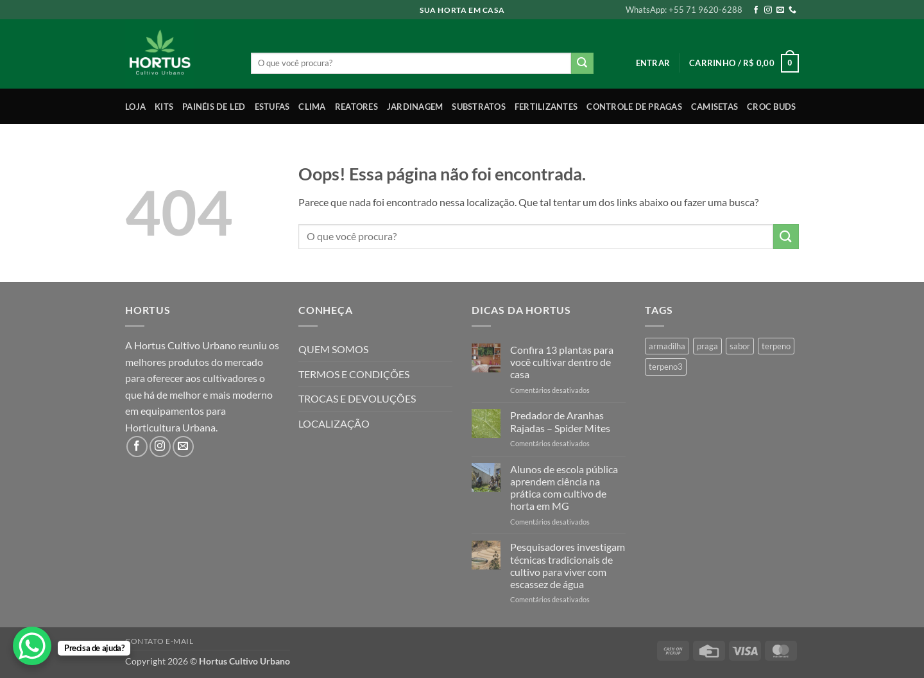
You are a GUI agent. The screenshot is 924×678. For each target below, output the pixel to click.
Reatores (356, 106)
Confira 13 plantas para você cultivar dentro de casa (561, 361)
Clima (311, 106)
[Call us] (792, 10)
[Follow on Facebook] (756, 10)
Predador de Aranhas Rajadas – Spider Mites (560, 421)
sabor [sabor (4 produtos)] (740, 346)
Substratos (479, 106)
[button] (653, 62)
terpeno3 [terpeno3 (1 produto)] (666, 366)
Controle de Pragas (634, 106)
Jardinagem (415, 106)
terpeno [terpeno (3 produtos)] (776, 346)
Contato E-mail (159, 641)
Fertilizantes (546, 106)
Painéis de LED (214, 106)
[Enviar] (582, 63)
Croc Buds (771, 106)
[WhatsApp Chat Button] (32, 646)
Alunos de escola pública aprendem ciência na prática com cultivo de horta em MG (564, 487)
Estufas (272, 106)
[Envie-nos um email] (780, 10)
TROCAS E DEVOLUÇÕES (357, 398)
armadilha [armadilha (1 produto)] (667, 346)
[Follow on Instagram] (768, 10)
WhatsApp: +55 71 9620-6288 (684, 9)
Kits (164, 106)
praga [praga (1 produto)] (707, 346)
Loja (135, 106)
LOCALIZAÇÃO (334, 423)
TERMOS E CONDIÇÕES (353, 374)
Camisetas (714, 106)
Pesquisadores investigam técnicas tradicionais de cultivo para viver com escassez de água (567, 565)
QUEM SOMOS (333, 349)
